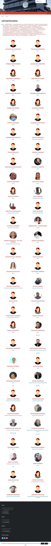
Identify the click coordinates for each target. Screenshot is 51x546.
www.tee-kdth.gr (6, 513)
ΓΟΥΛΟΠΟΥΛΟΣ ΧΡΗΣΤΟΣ (13, 137)
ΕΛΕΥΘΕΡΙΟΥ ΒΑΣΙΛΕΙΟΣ (13, 348)
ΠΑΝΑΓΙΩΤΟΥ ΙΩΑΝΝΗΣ (37, 447)
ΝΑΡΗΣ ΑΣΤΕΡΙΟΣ (13, 462)
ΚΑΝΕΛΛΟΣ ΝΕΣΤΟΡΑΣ (13, 494)
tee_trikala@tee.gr (6, 522)
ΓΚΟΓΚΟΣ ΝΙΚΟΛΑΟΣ (38, 137)
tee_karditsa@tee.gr (6, 531)
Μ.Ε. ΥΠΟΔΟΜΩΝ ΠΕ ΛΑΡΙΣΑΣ (38, 32)
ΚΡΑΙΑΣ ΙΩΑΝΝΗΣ (38, 366)
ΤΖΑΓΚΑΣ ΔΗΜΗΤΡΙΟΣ (13, 399)
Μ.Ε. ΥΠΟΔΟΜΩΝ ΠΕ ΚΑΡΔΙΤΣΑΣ (27, 32)
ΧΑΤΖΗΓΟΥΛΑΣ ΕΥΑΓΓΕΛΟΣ (13, 49)
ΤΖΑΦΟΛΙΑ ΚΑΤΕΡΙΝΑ (38, 108)
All (3, 24)
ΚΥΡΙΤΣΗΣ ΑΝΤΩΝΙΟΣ (13, 226)
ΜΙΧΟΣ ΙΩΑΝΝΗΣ (37, 463)
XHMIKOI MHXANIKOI (8, 24)
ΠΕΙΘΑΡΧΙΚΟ (18, 35)
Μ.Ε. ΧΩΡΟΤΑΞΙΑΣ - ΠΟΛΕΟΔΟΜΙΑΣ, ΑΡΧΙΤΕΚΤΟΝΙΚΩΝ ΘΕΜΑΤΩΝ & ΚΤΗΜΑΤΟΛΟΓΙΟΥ (28, 33)
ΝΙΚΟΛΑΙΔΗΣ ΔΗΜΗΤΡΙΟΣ (38, 64)
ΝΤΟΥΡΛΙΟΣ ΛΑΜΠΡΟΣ (37, 271)
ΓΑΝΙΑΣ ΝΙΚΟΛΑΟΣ (13, 152)
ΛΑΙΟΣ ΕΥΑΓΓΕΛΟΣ (13, 480)
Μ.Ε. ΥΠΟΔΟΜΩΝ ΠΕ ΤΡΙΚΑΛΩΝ (8, 33)
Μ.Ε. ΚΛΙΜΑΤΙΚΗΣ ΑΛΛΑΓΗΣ (40, 28)
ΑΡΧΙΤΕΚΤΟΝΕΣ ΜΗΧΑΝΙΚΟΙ (14, 25)
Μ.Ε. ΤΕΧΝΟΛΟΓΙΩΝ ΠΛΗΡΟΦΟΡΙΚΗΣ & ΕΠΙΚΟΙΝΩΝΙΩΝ (29, 30)
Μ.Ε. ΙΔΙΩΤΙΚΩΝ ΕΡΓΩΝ (24, 28)
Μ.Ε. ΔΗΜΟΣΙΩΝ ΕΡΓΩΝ (14, 27)
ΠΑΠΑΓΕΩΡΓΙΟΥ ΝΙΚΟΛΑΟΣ (13, 428)
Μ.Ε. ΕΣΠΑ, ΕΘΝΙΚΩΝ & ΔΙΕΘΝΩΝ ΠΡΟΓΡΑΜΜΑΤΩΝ (11, 28)
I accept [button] (42, 543)
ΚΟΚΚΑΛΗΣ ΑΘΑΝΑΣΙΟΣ (13, 381)
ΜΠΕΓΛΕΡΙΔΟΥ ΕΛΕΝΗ (37, 78)
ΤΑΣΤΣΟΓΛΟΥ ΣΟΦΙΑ (38, 181)
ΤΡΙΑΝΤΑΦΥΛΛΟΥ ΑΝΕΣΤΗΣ (13, 257)
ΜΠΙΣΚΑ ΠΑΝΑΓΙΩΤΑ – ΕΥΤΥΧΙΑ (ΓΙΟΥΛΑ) (13, 241)
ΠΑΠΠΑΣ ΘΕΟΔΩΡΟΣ (13, 181)
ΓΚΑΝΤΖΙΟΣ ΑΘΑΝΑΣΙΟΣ (38, 330)
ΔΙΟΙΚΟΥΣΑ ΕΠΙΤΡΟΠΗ (23, 25)
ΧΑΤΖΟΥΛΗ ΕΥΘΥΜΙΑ (13, 413)
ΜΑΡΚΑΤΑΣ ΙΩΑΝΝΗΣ (13, 366)
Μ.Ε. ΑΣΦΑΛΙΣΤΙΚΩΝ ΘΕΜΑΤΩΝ (18, 26)
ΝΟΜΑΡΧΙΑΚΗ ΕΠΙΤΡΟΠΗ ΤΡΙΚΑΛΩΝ (8, 35)
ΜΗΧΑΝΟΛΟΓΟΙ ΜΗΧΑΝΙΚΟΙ (22, 34)
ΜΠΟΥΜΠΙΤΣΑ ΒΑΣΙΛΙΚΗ (13, 78)
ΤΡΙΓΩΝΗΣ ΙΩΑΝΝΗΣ (13, 447)
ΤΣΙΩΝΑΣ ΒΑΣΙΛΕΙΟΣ (38, 399)
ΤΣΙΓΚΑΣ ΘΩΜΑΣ (38, 196)
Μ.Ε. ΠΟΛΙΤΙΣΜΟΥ (6, 30)
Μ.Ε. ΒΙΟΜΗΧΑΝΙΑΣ (6, 27)
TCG (25, 9)
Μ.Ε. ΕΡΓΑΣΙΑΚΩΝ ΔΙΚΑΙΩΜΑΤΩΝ (37, 27)
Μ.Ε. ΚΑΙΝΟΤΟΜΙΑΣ (32, 28)
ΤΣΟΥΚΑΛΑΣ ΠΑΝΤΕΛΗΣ (38, 49)
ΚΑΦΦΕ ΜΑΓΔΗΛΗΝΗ (13, 108)
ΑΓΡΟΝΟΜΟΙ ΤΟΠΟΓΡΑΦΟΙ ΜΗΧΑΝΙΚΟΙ (41, 24)
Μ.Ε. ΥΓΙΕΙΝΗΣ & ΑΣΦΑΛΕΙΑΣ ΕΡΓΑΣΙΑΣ (9, 32)
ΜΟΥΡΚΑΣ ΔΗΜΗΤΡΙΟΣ (13, 286)
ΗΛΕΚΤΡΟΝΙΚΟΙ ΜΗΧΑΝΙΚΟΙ (42, 25)
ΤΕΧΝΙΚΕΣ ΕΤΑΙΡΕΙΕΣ (32, 35)
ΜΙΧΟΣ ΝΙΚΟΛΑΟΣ (38, 211)
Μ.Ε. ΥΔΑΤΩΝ (18, 32)
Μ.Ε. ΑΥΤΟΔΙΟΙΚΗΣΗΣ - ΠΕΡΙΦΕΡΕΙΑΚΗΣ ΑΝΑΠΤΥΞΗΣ (32, 26)
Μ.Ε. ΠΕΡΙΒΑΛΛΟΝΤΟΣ (41, 29)
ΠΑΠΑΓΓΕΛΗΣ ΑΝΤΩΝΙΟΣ (13, 315)
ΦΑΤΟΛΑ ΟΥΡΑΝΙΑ (13, 196)
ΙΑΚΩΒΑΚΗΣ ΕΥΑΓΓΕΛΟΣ (38, 123)
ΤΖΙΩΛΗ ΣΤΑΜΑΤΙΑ (38, 315)
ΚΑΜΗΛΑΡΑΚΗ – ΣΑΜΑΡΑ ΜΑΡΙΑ (38, 226)
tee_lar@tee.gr (5, 511)
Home (2, 16)
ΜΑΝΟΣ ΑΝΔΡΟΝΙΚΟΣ (38, 240)
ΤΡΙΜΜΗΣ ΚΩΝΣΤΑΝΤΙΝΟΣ (13, 64)
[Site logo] (25, 7)
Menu (25, 13)
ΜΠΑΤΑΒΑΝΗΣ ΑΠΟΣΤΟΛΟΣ (38, 348)
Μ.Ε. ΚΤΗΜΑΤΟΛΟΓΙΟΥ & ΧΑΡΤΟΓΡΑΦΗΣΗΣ (10, 29)
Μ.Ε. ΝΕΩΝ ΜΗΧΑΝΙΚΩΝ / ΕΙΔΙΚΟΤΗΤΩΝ (24, 29)
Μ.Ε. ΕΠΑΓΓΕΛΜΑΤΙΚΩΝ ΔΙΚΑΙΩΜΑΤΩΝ (25, 27)
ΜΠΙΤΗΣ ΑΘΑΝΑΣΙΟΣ (38, 381)
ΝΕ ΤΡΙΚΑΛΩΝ (30, 34)
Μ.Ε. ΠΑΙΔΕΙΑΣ (34, 29)
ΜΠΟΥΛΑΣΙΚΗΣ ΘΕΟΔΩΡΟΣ (13, 93)
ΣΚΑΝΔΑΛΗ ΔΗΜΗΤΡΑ (38, 167)
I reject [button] (46, 543)
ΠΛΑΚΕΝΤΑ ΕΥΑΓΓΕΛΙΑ (13, 271)
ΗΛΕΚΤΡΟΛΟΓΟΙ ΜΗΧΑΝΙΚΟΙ (32, 25)
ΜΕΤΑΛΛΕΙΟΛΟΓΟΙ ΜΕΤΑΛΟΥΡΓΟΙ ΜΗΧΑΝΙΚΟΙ (10, 34)
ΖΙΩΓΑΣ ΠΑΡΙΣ (13, 301)
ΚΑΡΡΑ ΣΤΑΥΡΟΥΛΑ (37, 480)
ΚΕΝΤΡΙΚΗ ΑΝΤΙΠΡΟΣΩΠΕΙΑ (7, 26)
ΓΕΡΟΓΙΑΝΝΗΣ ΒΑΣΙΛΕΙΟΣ (38, 413)
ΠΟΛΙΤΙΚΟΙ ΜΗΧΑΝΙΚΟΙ (24, 35)
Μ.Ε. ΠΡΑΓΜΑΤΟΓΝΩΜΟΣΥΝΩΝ (15, 30)
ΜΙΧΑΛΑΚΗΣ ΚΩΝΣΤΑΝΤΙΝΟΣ (13, 167)
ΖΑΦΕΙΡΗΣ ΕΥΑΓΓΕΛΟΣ (37, 494)
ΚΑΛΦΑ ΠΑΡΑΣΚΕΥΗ (13, 330)
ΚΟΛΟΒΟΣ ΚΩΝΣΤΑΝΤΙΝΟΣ (37, 93)
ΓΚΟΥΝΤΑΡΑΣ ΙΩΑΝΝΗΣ (37, 301)
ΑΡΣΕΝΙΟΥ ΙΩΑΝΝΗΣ (38, 152)
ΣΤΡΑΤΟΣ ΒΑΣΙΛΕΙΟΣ (13, 123)
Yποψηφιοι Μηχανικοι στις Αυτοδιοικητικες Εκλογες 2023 (23, 24)
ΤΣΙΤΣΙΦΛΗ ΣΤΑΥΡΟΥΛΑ (37, 428)
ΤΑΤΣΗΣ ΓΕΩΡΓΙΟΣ (38, 257)
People (6, 16)
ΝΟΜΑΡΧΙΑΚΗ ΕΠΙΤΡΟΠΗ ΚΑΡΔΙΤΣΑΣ (40, 34)
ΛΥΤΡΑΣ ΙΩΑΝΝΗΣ (38, 286)
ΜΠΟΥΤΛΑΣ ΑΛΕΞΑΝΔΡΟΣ (13, 211)
